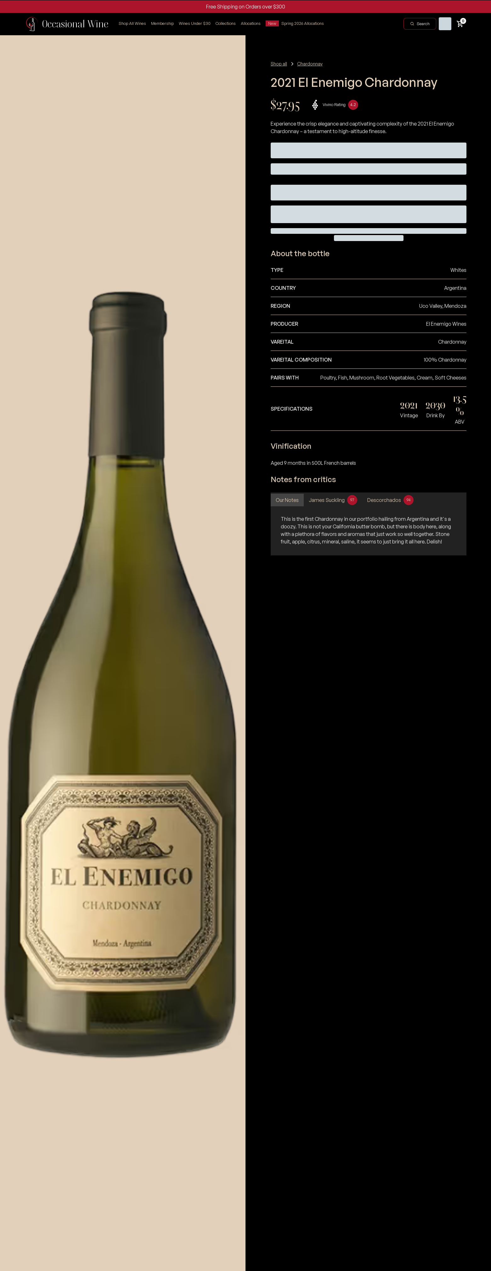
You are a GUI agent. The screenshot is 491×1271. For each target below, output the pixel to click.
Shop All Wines (132, 23)
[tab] (287, 500)
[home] (67, 23)
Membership (162, 23)
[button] (225, 23)
